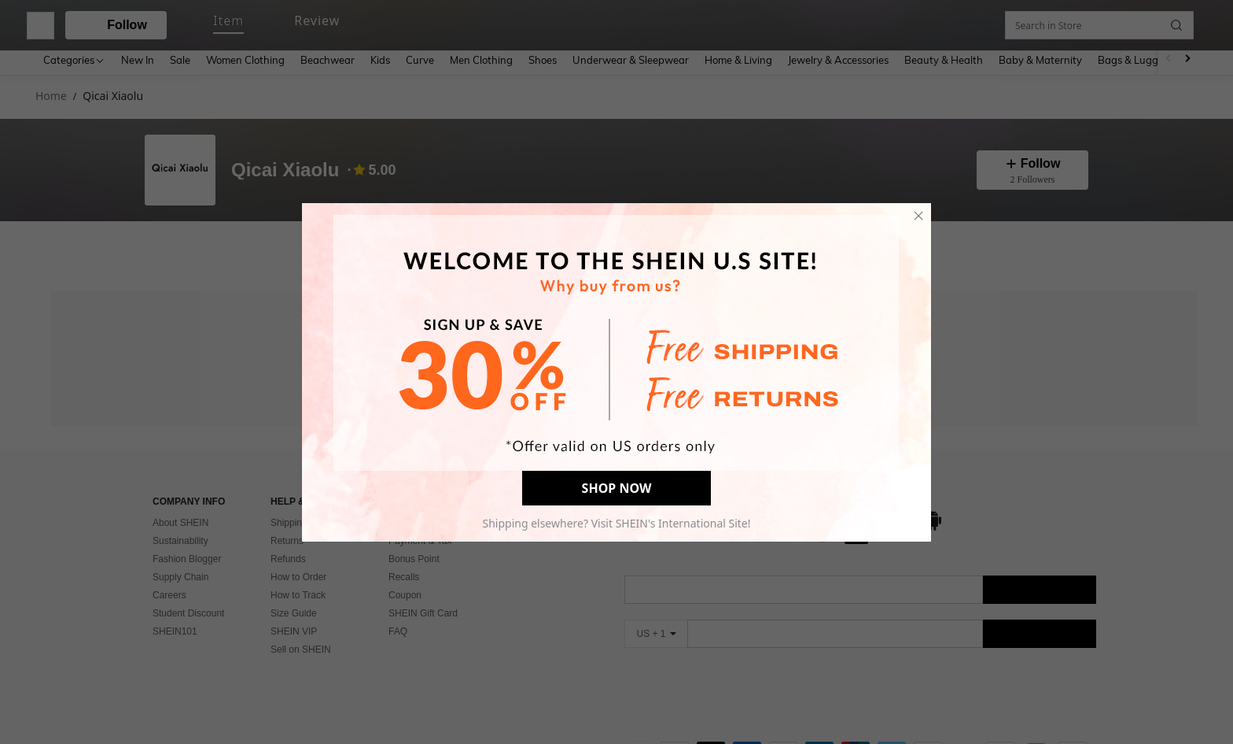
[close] (918, 215)
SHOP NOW (617, 488)
